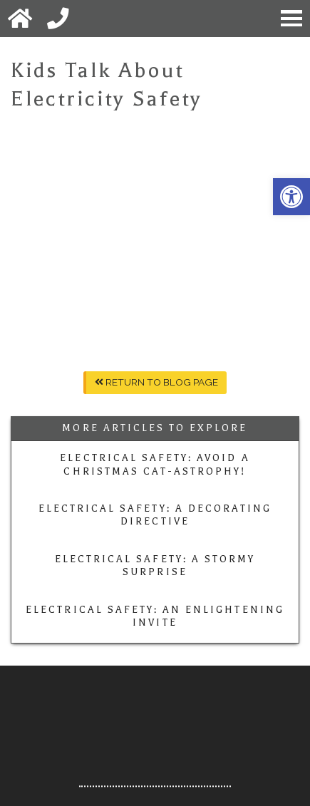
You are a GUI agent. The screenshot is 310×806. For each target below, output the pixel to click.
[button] (291, 196)
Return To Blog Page (156, 382)
